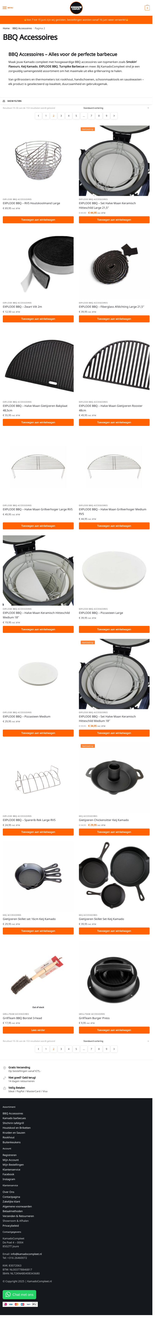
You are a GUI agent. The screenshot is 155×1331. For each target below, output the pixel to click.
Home (6, 28)
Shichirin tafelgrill (14, 1127)
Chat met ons (22, 1299)
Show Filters (12, 101)
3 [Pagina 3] (61, 115)
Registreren (10, 1159)
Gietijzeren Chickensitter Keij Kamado (104, 823)
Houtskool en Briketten (17, 1132)
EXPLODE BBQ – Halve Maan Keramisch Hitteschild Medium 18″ (36, 617)
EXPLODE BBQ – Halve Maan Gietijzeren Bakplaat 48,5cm (35, 409)
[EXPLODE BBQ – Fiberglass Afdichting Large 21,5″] (114, 265)
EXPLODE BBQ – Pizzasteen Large (101, 615)
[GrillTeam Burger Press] (114, 979)
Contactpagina (11, 1200)
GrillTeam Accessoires (16, 1017)
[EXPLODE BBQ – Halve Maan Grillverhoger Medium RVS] (114, 468)
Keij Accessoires (88, 819)
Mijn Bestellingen (13, 1169)
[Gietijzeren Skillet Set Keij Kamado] (114, 880)
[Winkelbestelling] (116, 108)
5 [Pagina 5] (76, 115)
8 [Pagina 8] (99, 115)
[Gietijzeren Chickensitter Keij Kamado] (114, 780)
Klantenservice (11, 1173)
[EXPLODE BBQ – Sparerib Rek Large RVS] (38, 780)
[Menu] (8, 7)
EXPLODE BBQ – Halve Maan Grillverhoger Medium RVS (112, 513)
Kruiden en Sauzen (14, 1136)
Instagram (9, 1183)
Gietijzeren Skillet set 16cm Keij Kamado (29, 922)
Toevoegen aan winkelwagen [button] (38, 220)
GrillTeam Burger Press (94, 1022)
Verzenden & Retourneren (18, 1220)
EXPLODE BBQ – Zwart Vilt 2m (22, 307)
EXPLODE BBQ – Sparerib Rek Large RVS (29, 823)
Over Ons (8, 1196)
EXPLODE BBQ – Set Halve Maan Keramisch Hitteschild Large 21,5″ (107, 205)
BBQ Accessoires (22, 28)
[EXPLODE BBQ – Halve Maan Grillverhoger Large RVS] (38, 468)
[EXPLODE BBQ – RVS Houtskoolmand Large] (38, 161)
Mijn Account (11, 1164)
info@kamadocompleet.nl (26, 1258)
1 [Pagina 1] (46, 115)
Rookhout (8, 1141)
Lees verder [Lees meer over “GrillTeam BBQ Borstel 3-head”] (38, 1034)
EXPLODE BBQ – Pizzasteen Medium (26, 719)
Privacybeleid (11, 1229)
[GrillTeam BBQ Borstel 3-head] (38, 979)
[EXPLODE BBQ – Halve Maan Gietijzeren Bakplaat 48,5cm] (38, 364)
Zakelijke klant (11, 1205)
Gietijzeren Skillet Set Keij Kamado (101, 922)
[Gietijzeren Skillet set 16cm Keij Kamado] (38, 880)
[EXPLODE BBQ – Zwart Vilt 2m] (38, 265)
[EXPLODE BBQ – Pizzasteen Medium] (38, 676)
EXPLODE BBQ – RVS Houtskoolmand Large (31, 203)
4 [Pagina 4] (68, 115)
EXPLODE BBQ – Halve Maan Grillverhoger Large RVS (38, 511)
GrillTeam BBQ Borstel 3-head (22, 1022)
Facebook (8, 1178)
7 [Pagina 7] (91, 115)
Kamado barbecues (14, 1122)
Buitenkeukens (12, 1146)
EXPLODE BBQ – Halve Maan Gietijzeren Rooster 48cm (111, 409)
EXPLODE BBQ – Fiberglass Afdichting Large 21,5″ (111, 307)
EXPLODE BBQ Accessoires (17, 199)
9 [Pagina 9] (106, 115)
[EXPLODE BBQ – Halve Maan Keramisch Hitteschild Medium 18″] (38, 572)
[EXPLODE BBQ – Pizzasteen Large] (114, 572)
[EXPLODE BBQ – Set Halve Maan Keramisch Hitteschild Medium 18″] (114, 676)
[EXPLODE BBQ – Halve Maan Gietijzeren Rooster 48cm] (114, 364)
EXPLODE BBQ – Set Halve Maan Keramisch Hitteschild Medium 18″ (107, 721)
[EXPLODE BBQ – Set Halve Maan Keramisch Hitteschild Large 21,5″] (114, 161)
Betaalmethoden (13, 1215)
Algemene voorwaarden (17, 1210)
